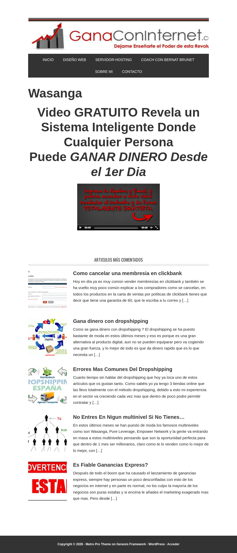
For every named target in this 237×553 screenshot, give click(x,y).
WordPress (156, 544)
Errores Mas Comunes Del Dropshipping (122, 369)
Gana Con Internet (118, 34)
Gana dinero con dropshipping (110, 321)
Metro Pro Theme (98, 544)
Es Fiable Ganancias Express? (110, 465)
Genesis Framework (131, 544)
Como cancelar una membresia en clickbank (127, 273)
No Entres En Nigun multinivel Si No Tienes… (129, 417)
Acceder (173, 544)
